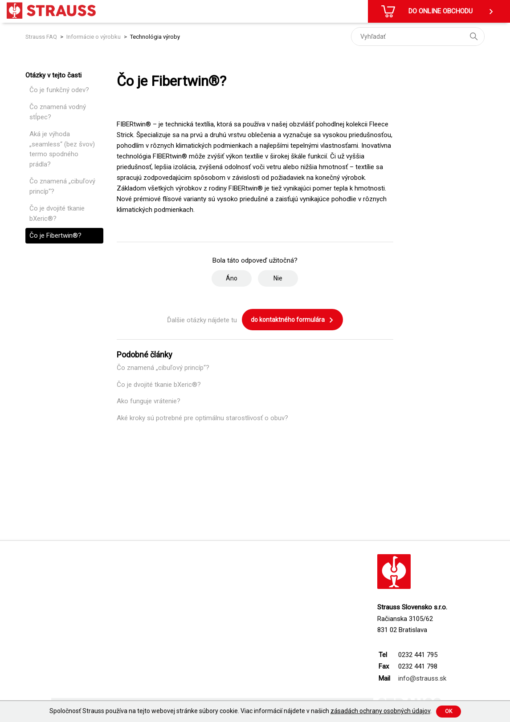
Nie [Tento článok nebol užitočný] (277, 278)
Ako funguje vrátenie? (148, 401)
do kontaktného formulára (292, 320)
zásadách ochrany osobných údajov (380, 710)
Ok (448, 711)
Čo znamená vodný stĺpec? (57, 112)
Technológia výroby (155, 36)
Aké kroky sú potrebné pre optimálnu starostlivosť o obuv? (202, 418)
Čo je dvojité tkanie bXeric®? (57, 213)
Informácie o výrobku (93, 36)
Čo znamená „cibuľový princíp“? (62, 186)
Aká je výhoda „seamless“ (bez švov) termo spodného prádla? (62, 149)
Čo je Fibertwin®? (55, 235)
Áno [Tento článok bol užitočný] (231, 278)
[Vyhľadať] (417, 36)
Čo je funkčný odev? (59, 90)
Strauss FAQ (41, 36)
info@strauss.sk (422, 678)
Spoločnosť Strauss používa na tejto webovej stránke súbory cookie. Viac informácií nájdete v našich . (240, 710)
